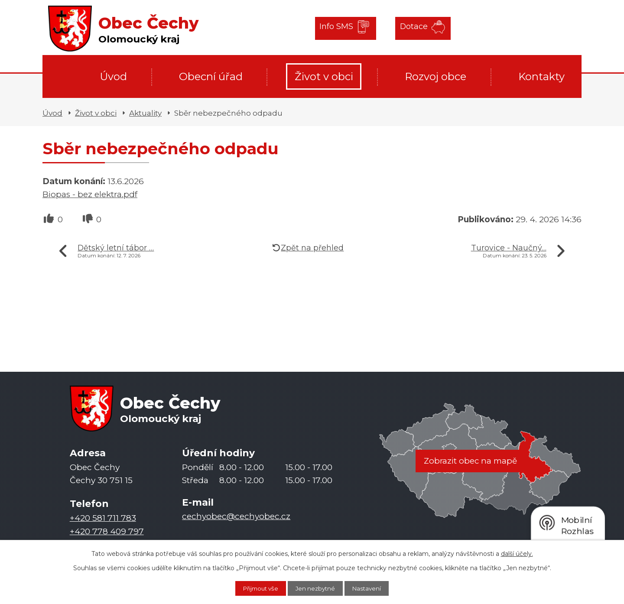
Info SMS (337, 28)
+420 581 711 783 (103, 518)
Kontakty (541, 76)
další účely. (517, 553)
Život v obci (324, 76)
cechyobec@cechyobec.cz (236, 517)
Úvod (113, 76)
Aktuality (145, 112)
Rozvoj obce (435, 76)
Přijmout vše (256, 588)
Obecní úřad (211, 76)
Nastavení (372, 588)
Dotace (408, 28)
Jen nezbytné (316, 588)
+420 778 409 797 (107, 531)
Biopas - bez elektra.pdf (89, 194)
